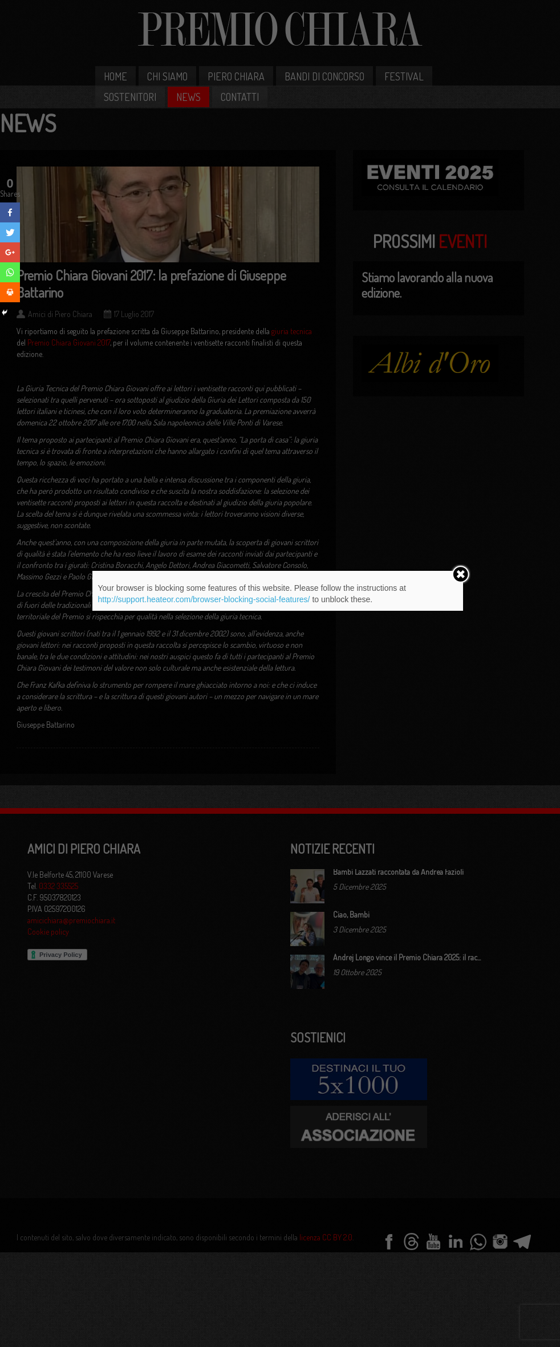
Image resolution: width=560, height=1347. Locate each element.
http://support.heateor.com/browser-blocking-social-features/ (204, 599)
